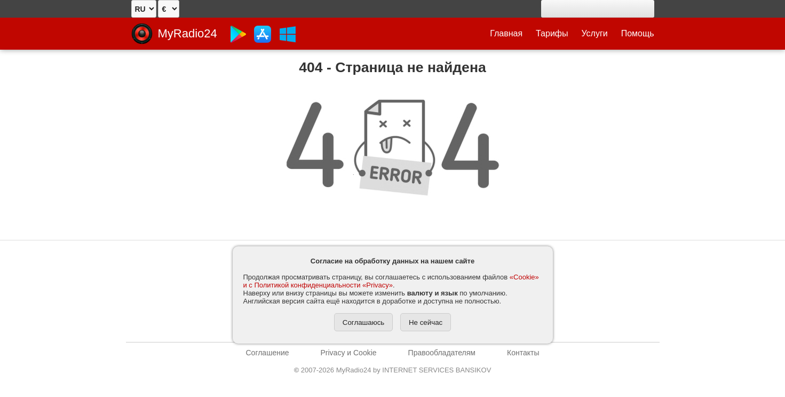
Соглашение (267, 352)
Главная (506, 33)
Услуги (595, 33)
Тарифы (552, 33)
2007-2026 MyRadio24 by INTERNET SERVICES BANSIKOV (392, 370)
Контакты (523, 352)
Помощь (637, 33)
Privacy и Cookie (349, 352)
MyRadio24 (187, 33)
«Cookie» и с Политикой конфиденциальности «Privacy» (391, 281)
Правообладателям (441, 352)
